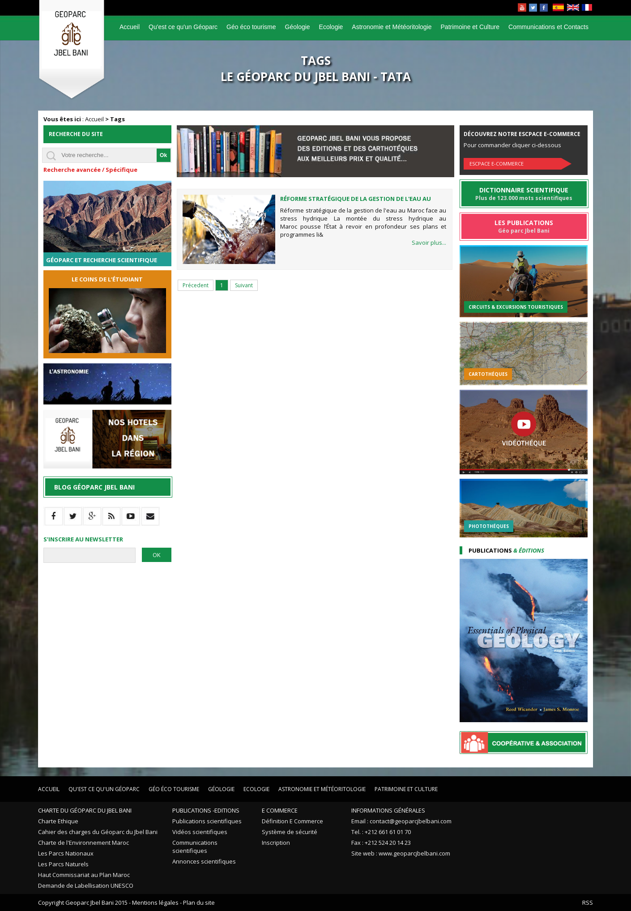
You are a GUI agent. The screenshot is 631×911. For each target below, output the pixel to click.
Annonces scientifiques (204, 861)
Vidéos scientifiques (199, 832)
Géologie (297, 26)
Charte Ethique (58, 821)
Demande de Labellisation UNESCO (85, 885)
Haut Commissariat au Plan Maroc (84, 875)
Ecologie (331, 26)
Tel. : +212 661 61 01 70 (381, 832)
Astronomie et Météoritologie (391, 26)
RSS (587, 902)
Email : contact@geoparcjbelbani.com (401, 821)
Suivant (244, 285)
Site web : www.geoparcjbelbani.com (400, 853)
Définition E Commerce (292, 821)
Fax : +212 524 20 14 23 (381, 843)
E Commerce (280, 810)
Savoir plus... (429, 242)
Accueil (129, 26)
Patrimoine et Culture (470, 26)
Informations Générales (388, 810)
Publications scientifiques (207, 821)
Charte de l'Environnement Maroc (83, 843)
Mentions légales (155, 902)
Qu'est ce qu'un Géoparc (183, 26)
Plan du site (199, 902)
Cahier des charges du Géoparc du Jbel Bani (98, 832)
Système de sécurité (289, 832)
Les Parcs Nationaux (66, 853)
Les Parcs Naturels (63, 864)
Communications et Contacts (548, 26)
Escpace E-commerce (496, 163)
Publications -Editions (205, 810)
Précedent (196, 285)
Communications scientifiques (194, 847)
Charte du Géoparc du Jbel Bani (85, 810)
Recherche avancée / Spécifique (90, 170)
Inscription (276, 843)
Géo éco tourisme (251, 26)
